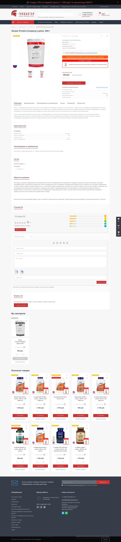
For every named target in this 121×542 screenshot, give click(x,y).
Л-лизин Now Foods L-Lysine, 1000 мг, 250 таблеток (40, 398)
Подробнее (38, 539)
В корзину (20, 415)
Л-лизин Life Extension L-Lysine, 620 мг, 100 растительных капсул (60, 449)
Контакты (45, 6)
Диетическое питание (82, 22)
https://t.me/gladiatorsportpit (44, 507)
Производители (15, 527)
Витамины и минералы (45, 22)
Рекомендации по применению (47, 103)
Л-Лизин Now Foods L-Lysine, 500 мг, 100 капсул (40, 449)
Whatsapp (66, 513)
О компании (14, 502)
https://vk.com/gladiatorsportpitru (37, 507)
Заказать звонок (86, 16)
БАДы (56, 22)
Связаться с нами (16, 520)
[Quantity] (20, 354)
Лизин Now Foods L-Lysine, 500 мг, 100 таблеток (81, 398)
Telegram (63, 513)
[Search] (74, 14)
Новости (13, 499)
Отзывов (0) (71, 103)
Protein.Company (76, 40)
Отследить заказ (55, 6)
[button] (118, 233)
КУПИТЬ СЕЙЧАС (20, 362)
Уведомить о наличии (72, 83)
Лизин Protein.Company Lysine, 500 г (20, 341)
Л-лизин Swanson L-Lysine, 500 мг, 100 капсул (20, 449)
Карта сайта (14, 525)
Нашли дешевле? (77, 75)
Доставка (15, 6)
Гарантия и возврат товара (33, 6)
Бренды (94, 22)
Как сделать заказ (16, 497)
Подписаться (103, 482)
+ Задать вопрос (21, 305)
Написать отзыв (20, 229)
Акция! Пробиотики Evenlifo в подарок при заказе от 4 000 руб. (85, 57)
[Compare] (107, 35)
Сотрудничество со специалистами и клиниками (74, 6)
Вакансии (14, 504)
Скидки (101, 22)
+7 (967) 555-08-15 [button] (69, 497)
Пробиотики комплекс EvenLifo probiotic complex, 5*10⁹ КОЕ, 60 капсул (88, 64)
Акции (40, 26)
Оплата (22, 6)
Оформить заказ (106, 15)
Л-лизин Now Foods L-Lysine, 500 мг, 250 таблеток (101, 398)
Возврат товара (15, 522)
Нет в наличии (20, 358)
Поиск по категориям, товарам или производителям (51, 17)
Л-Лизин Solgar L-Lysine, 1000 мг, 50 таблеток (80, 449)
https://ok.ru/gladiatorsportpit (41, 507)
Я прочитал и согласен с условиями (80, 485)
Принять (105, 539)
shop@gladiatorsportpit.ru (70, 500)
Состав (62, 103)
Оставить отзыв (101, 282)
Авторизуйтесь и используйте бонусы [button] (86, 53)
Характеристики (29, 103)
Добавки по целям (67, 22)
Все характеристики (102, 87)
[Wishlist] (101, 35)
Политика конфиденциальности (77, 485)
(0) (76, 36)
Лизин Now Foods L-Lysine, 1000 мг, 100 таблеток (20, 398)
